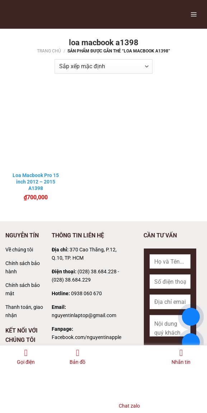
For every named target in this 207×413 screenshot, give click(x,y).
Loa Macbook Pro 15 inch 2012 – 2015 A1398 (36, 181)
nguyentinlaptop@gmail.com (84, 315)
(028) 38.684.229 (71, 280)
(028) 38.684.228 (97, 272)
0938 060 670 (86, 294)
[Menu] (194, 14)
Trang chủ (49, 51)
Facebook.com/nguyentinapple (86, 337)
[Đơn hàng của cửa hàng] (103, 66)
